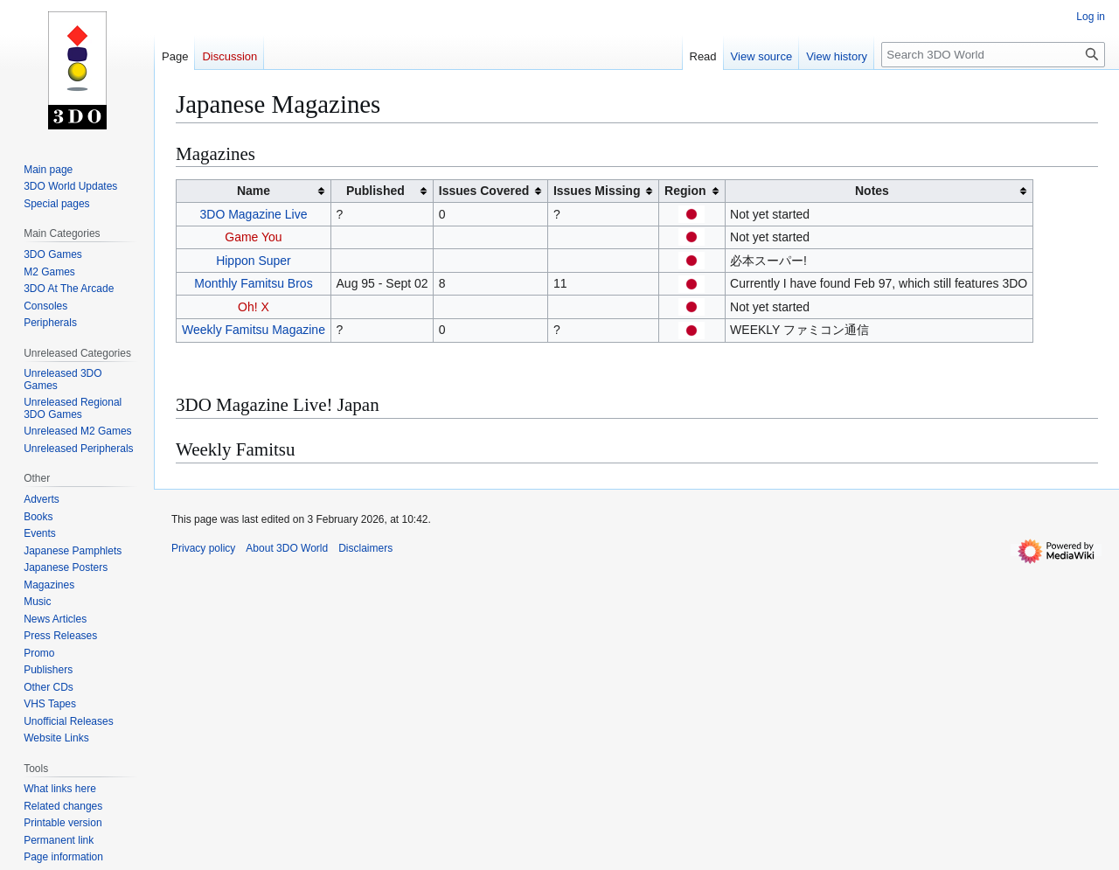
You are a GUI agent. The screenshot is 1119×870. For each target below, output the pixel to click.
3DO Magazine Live (253, 214)
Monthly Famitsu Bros (253, 283)
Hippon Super (253, 261)
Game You (253, 237)
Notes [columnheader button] (872, 191)
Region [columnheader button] (684, 191)
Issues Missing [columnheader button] (597, 191)
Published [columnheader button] (375, 191)
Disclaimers (365, 548)
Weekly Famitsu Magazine (253, 330)
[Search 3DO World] (993, 54)
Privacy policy (203, 548)
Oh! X (253, 307)
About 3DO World (287, 548)
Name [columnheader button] (253, 191)
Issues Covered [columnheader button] (484, 191)
